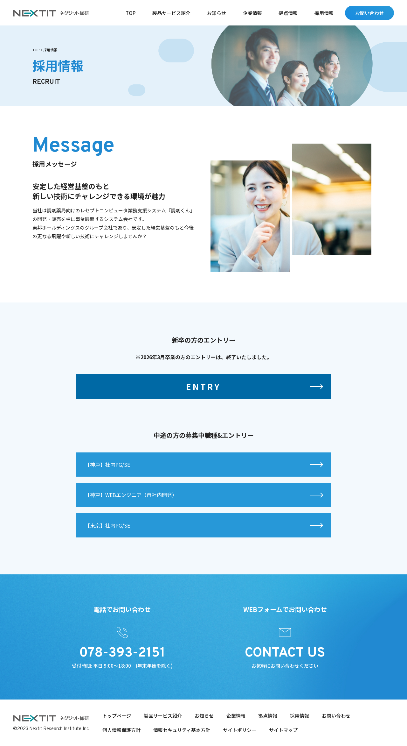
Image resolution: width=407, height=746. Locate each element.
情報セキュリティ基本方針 (181, 730)
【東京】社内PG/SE (107, 537)
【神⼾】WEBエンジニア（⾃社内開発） (131, 506)
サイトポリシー (239, 730)
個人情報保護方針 (121, 730)
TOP (130, 13)
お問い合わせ (369, 13)
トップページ (116, 715)
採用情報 (324, 13)
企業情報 (252, 13)
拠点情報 (288, 13)
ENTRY (203, 398)
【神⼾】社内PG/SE (107, 476)
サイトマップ (283, 730)
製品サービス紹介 (171, 13)
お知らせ (216, 13)
